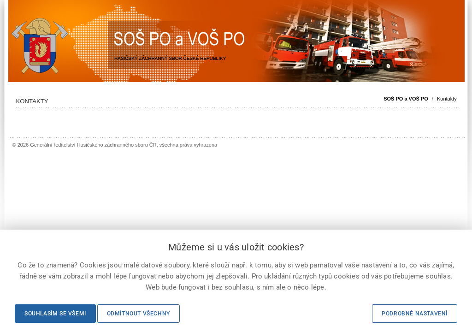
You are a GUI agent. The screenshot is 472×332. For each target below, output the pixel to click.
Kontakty (447, 98)
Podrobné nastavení (415, 313)
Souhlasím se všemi (55, 313)
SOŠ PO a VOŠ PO (406, 98)
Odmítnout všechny (138, 313)
